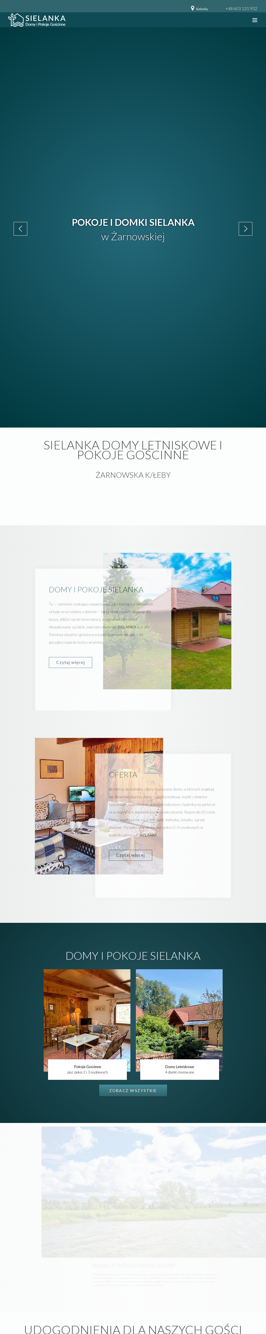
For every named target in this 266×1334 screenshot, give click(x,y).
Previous (20, 229)
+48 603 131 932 (241, 8)
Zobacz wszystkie (133, 1090)
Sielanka (202, 9)
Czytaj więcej (70, 667)
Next (245, 229)
